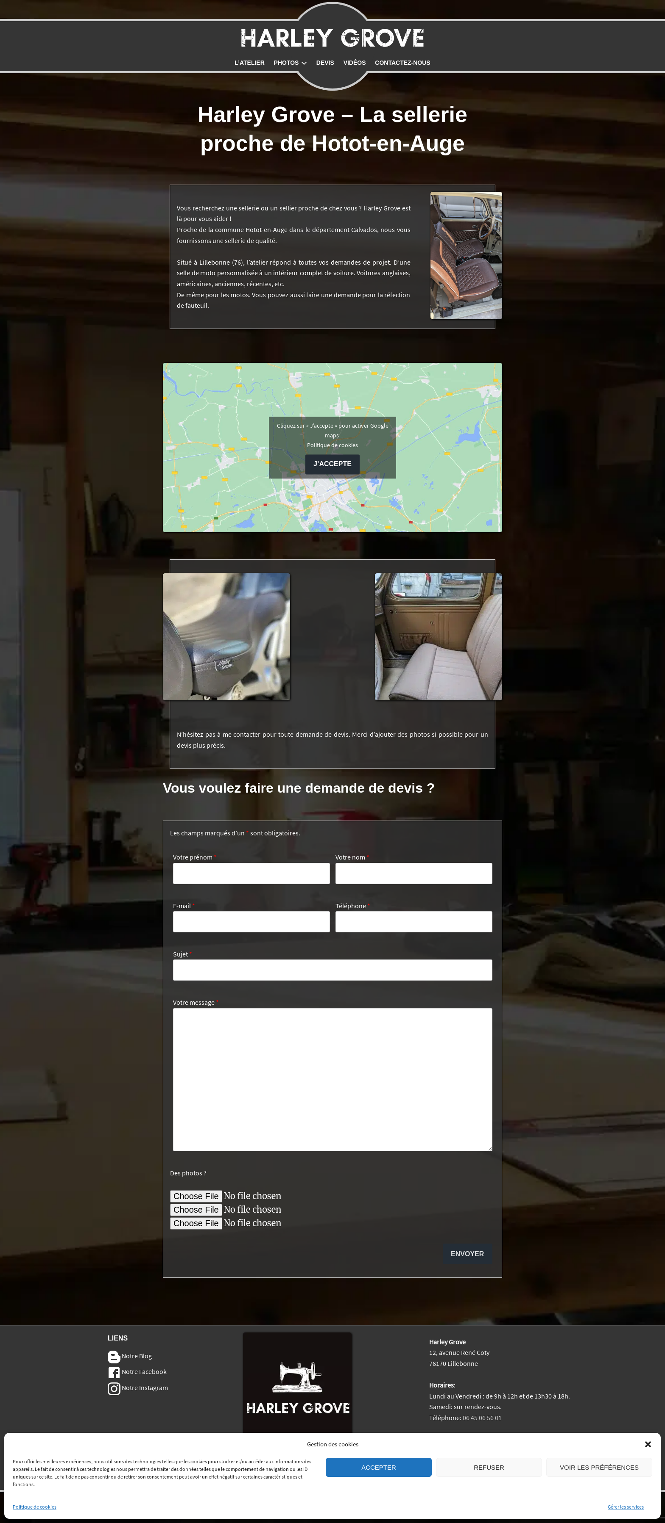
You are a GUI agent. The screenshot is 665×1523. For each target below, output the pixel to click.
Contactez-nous (402, 62)
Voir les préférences (599, 1467)
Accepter (378, 1467)
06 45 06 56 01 (482, 1417)
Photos (290, 62)
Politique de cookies (34, 1507)
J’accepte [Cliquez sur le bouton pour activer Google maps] (332, 464)
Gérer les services (626, 1507)
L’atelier (250, 62)
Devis (325, 62)
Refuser (489, 1467)
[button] (648, 1444)
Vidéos (355, 62)
